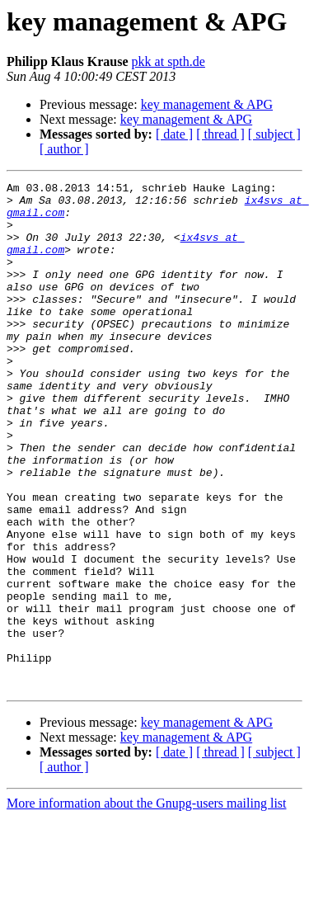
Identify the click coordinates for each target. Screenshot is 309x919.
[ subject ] (274, 134)
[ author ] (64, 149)
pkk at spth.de (168, 61)
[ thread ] (220, 134)
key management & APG (207, 104)
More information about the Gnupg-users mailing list (147, 905)
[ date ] (174, 134)
